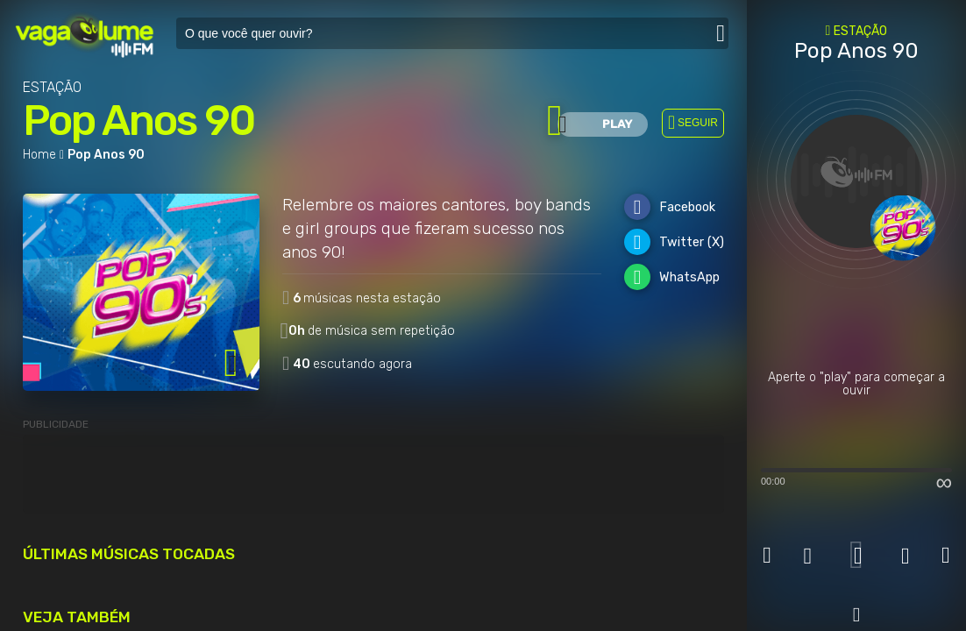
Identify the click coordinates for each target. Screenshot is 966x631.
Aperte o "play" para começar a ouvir (856, 384)
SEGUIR (698, 123)
